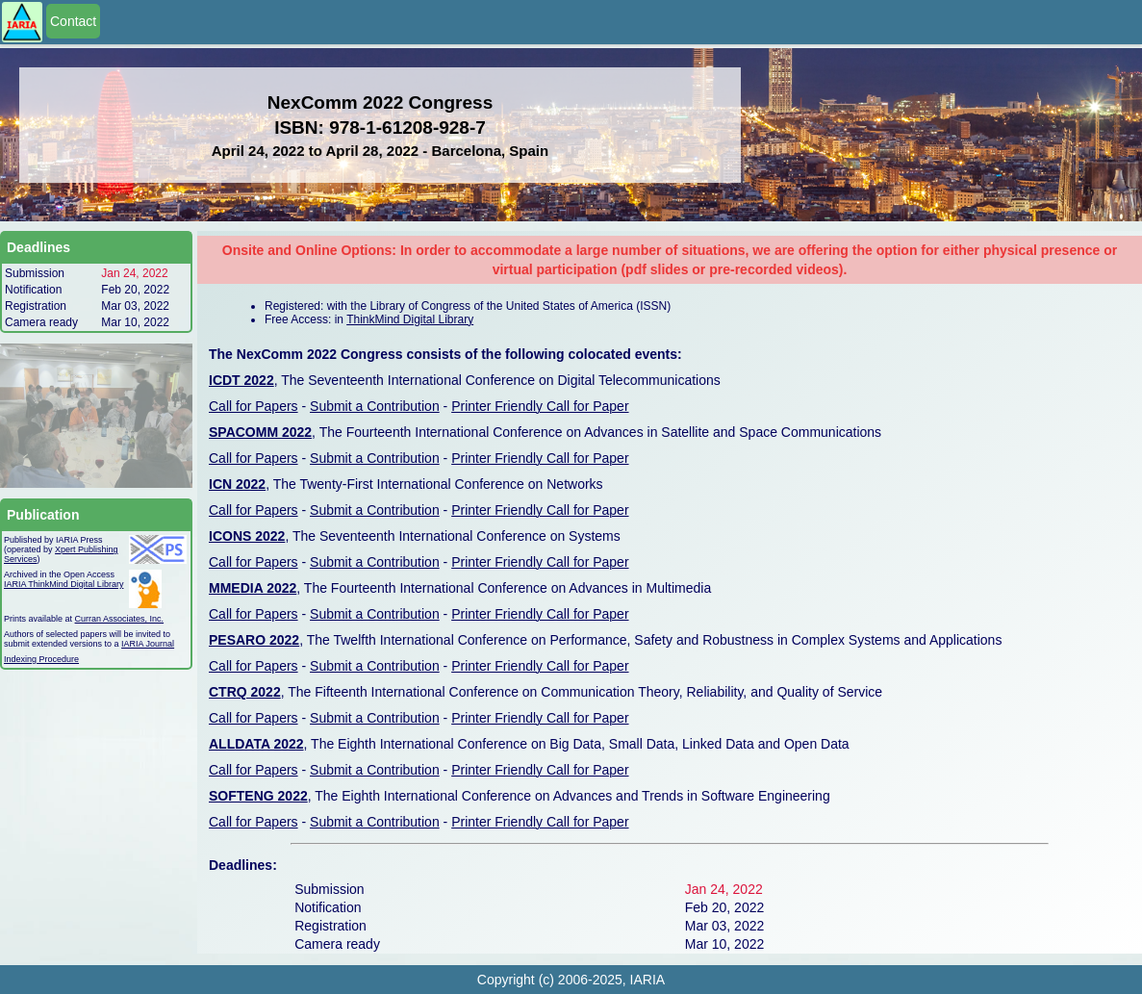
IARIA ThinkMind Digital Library (63, 584)
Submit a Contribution (375, 406)
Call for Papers (253, 406)
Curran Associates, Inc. (120, 619)
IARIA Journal (147, 644)
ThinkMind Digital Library (409, 319)
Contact (73, 21)
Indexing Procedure (41, 659)
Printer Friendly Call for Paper (539, 406)
